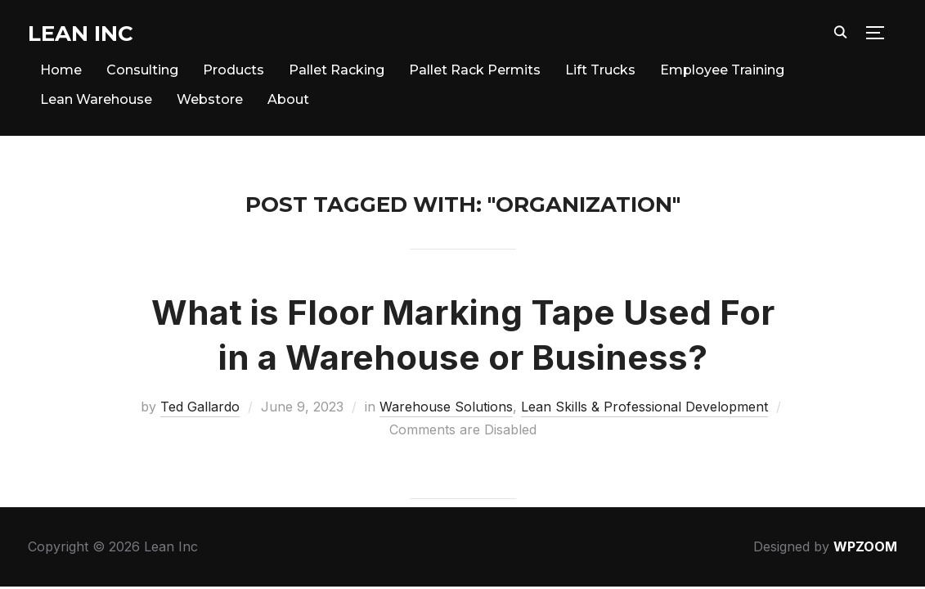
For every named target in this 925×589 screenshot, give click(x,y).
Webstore (210, 99)
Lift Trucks (600, 70)
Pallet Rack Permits (475, 70)
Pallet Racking (336, 70)
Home (61, 70)
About (288, 99)
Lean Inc (80, 33)
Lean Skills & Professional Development (644, 406)
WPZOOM (865, 546)
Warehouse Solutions (446, 406)
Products (233, 70)
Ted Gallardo (200, 406)
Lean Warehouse (96, 99)
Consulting (142, 70)
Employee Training (722, 70)
